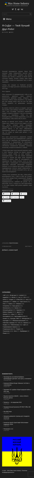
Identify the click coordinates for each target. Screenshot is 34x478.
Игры (12, 314)
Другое (19, 312)
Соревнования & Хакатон (10, 327)
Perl (4, 303)
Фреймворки (23, 331)
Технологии (6, 331)
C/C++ (25, 297)
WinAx (11, 32)
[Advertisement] (17, 52)
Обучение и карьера (8, 322)
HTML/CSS (19, 299)
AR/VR (13, 297)
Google (11, 299)
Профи (5, 324)
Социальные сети (8, 329)
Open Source (23, 301)
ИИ (19, 314)
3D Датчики (13, 295)
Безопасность (7, 308)
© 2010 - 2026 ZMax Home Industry (11, 470)
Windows (18, 303)
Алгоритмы (6, 306)
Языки (5, 333)
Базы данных (16, 306)
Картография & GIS (19, 316)
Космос (5, 318)
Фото (15, 331)
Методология (25, 318)
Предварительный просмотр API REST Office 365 (17, 407)
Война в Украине (7, 312)
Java (27, 299)
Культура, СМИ (14, 318)
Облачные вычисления (19, 320)
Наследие (5, 320)
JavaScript (6, 301)
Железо (5, 314)
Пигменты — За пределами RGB (12, 402)
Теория (18, 329)
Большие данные (8, 310)
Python (10, 303)
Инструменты (6, 316)
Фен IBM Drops (8, 411)
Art (19, 297)
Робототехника (13, 243)
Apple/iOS (5, 297)
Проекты (25, 322)
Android (21, 295)
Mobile (14, 301)
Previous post (7, 246)
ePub (4, 299)
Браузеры (19, 310)
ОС (19, 322)
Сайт (24, 324)
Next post (28, 246)
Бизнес (17, 308)
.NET (4, 295)
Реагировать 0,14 (8, 429)
